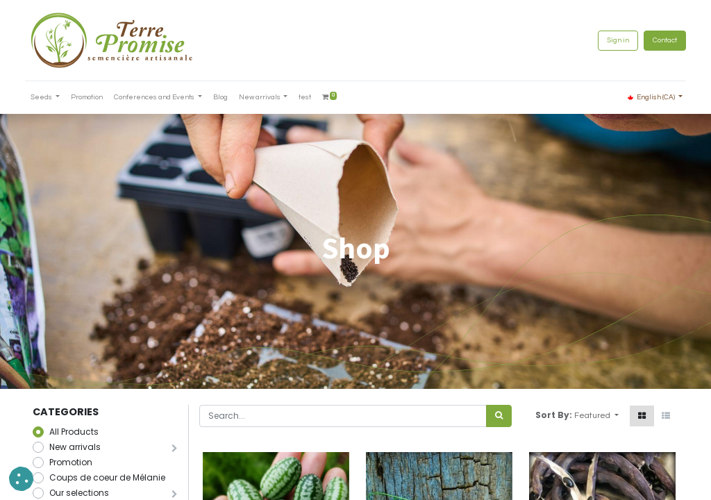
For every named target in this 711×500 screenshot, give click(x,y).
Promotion (70, 462)
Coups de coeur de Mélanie (107, 477)
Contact (657, 40)
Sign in (610, 40)
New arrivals (75, 447)
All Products (74, 432)
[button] (596, 416)
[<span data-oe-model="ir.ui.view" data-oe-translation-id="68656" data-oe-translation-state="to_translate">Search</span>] (499, 416)
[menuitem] (94, 97)
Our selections (79, 493)
